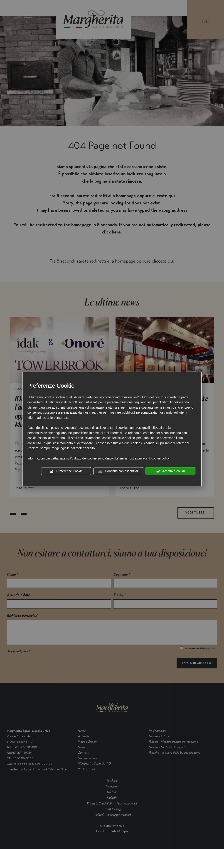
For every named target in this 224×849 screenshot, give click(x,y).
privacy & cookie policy (154, 458)
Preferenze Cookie (66, 471)
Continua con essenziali (118, 471)
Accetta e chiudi (170, 471)
